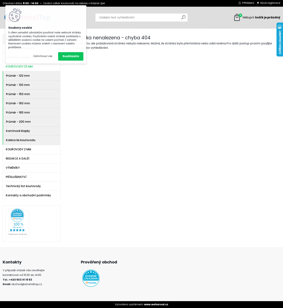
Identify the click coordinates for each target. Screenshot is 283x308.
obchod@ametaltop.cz (26, 284)
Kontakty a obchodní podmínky (28, 195)
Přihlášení (248, 3)
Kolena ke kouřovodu (20, 140)
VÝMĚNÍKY (13, 168)
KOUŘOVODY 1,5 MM (19, 66)
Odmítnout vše (42, 56)
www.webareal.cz (156, 304)
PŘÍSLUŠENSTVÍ (16, 177)
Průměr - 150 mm (18, 94)
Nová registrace (270, 3)
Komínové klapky (18, 131)
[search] (183, 18)
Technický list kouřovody (23, 186)
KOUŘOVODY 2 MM (18, 149)
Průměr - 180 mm (18, 112)
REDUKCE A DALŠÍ (17, 158)
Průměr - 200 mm (18, 122)
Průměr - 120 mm (18, 76)
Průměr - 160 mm (18, 103)
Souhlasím (70, 56)
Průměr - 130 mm (18, 85)
